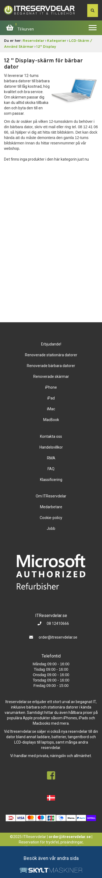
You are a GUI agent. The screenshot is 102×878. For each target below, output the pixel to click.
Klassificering (51, 479)
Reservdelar (33, 41)
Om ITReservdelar (51, 496)
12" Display (46, 47)
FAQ (51, 469)
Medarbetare (51, 507)
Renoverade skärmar (51, 376)
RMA (51, 458)
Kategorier (56, 41)
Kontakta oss (51, 436)
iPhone (51, 387)
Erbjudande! (51, 344)
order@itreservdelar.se (58, 637)
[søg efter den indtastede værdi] (92, 10)
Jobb (51, 528)
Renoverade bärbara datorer (51, 366)
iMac (51, 409)
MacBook (51, 420)
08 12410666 (57, 623)
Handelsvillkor (51, 447)
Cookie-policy (51, 518)
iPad (51, 398)
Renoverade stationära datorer (51, 355)
